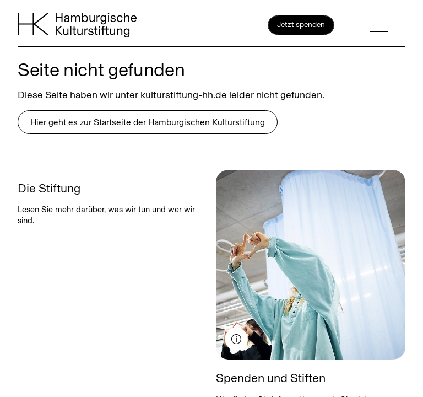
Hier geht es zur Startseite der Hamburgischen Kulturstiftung (147, 122)
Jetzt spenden (301, 24)
